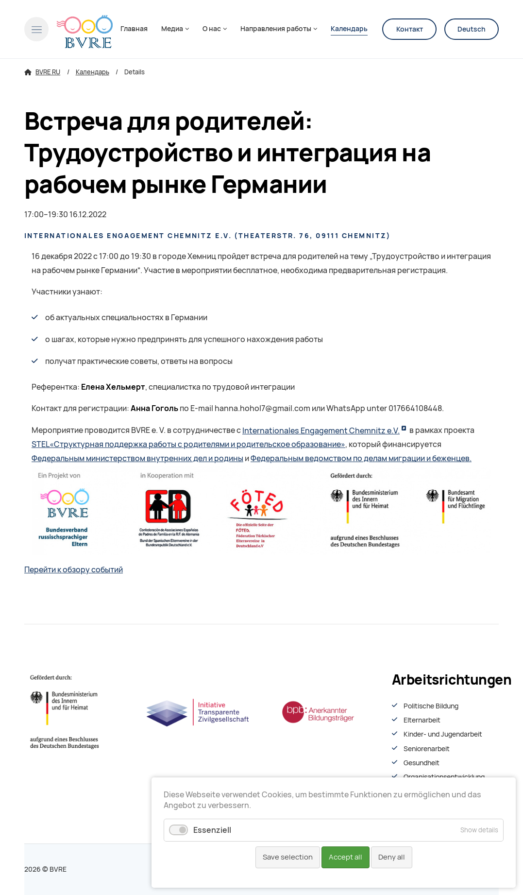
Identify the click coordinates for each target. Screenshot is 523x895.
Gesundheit (421, 762)
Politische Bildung (431, 706)
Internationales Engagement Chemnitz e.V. (321, 431)
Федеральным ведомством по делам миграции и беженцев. (361, 458)
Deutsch (471, 29)
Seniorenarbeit (427, 748)
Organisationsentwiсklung (444, 777)
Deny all (391, 857)
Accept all (345, 857)
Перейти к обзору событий (73, 570)
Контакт (409, 29)
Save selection (288, 857)
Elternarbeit (422, 720)
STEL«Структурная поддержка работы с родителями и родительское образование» (188, 444)
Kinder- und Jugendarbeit (443, 734)
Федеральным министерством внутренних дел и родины (137, 458)
